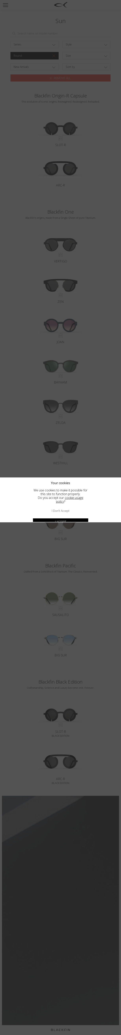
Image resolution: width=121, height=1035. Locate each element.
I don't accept (60, 511)
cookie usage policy (69, 500)
